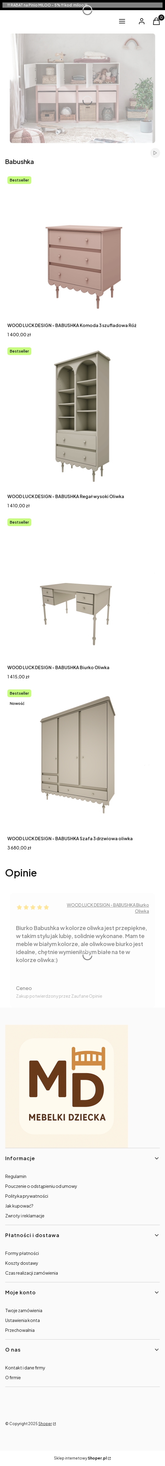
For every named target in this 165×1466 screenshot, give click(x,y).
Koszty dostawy (21, 1263)
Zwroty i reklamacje (24, 1215)
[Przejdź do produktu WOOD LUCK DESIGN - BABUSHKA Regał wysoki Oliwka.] (82, 417)
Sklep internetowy (80, 1458)
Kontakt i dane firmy (25, 1367)
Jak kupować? (19, 1205)
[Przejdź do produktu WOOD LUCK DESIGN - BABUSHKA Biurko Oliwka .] (82, 588)
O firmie (13, 1377)
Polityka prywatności (26, 1196)
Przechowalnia (20, 1330)
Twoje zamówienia (23, 1310)
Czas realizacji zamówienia (31, 1273)
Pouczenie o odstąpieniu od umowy (41, 1186)
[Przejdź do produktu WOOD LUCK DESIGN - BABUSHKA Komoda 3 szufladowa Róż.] (82, 246)
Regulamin (15, 1176)
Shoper (45, 1423)
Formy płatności (22, 1253)
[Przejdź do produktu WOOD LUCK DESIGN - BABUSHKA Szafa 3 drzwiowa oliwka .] (82, 759)
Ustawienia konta (22, 1320)
